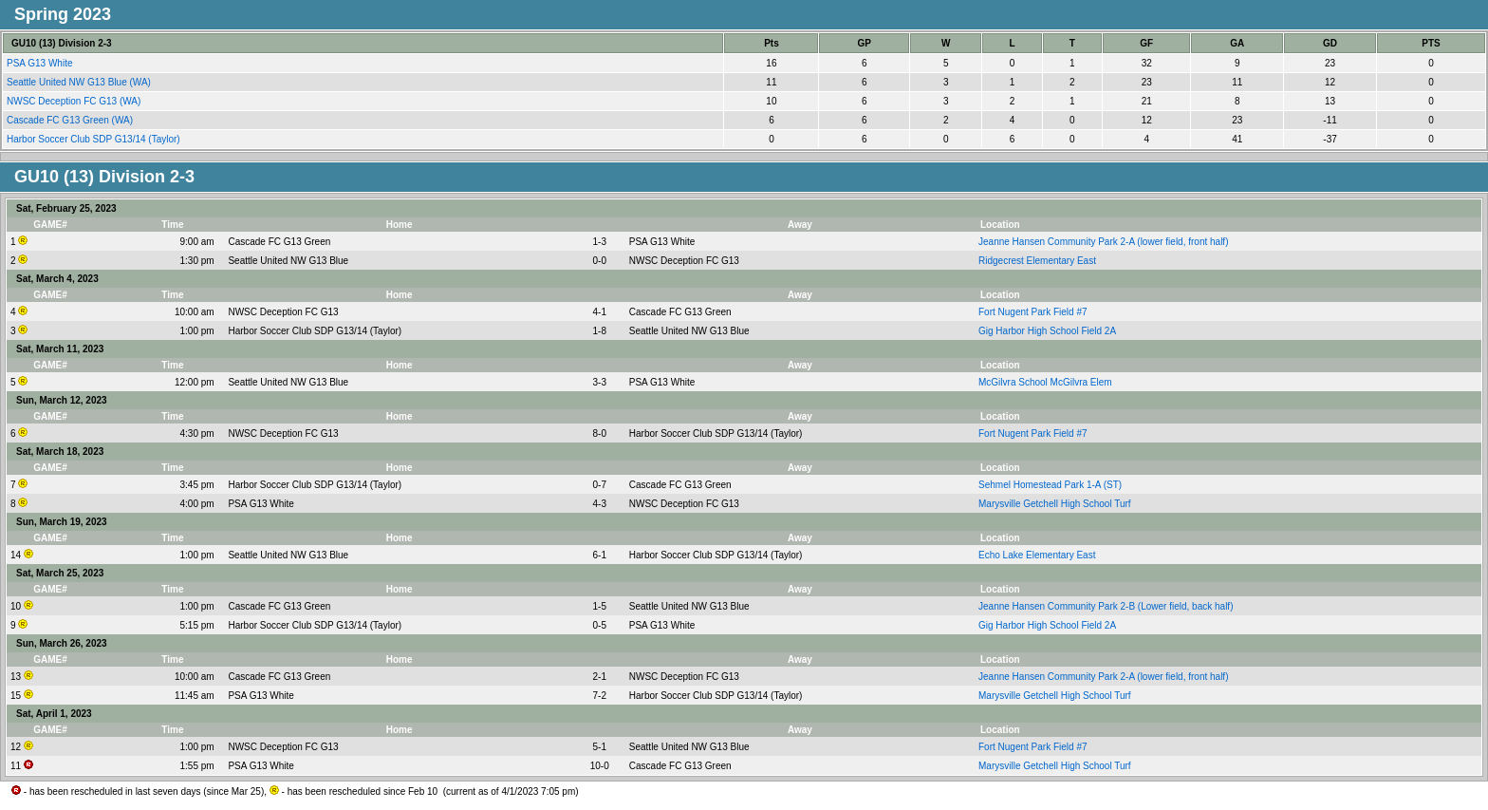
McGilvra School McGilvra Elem (1045, 382)
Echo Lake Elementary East (1036, 555)
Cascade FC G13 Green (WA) (71, 120)
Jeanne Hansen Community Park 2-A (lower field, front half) (1103, 241)
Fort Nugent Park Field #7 (1033, 312)
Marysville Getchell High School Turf (1054, 504)
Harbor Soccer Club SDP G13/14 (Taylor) (94, 139)
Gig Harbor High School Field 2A (1047, 331)
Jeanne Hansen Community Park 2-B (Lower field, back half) (1105, 606)
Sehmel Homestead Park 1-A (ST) (1050, 485)
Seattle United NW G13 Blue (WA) (80, 82)
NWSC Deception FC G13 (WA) (75, 101)
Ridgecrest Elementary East (1037, 260)
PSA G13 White (41, 63)
